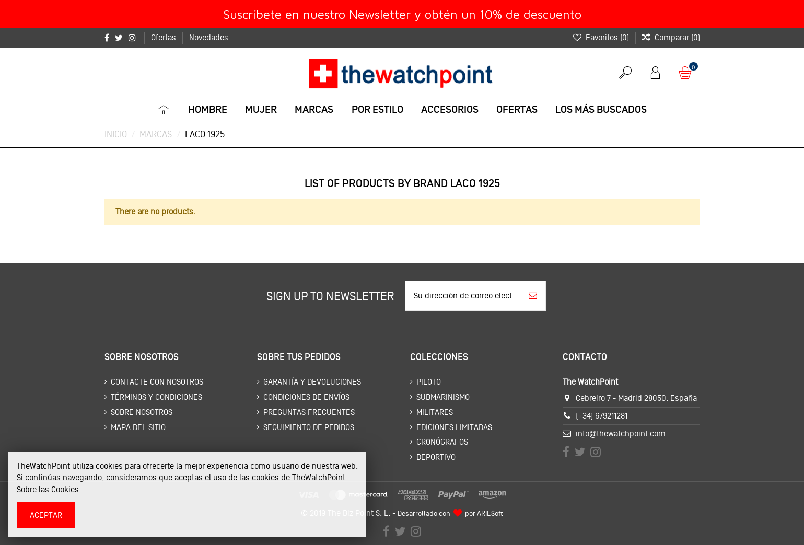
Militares (434, 412)
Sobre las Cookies (48, 489)
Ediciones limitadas (454, 427)
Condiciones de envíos (306, 397)
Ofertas (164, 37)
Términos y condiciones (156, 397)
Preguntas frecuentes (309, 412)
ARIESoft (490, 513)
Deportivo (436, 457)
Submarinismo (443, 397)
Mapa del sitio (138, 427)
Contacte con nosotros (157, 382)
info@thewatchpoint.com (621, 433)
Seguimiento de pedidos (308, 427)
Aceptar (46, 515)
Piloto (428, 382)
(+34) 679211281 (601, 416)
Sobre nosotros (141, 412)
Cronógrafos (442, 442)
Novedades (208, 37)
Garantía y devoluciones (312, 382)
